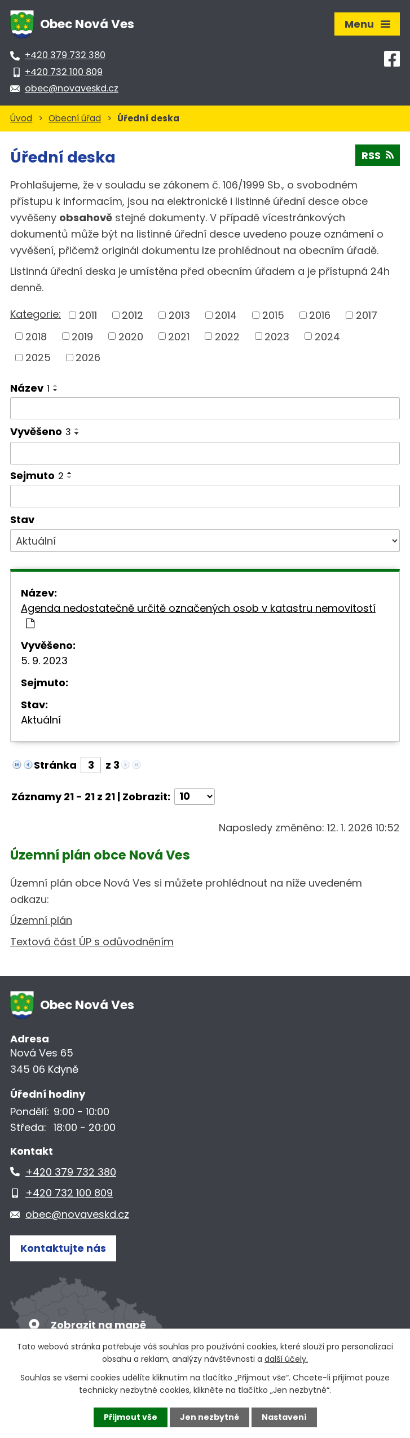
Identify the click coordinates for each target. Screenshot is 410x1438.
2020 (130, 336)
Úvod (21, 118)
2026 (88, 357)
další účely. (286, 1359)
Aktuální (41, 720)
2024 (327, 336)
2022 (227, 336)
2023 (276, 336)
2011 (88, 315)
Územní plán (41, 920)
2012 (132, 315)
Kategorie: (35, 314)
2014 (226, 315)
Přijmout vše (130, 1417)
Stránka (55, 765)
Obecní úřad (75, 118)
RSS (377, 155)
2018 (36, 336)
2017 (366, 315)
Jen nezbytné (209, 1417)
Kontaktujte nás (63, 1248)
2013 (179, 315)
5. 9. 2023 (44, 661)
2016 (319, 315)
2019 (82, 336)
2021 (178, 336)
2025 (38, 357)
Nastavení (284, 1417)
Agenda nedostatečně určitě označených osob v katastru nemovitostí (198, 615)
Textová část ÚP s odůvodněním (92, 942)
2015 (273, 315)
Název (30, 388)
